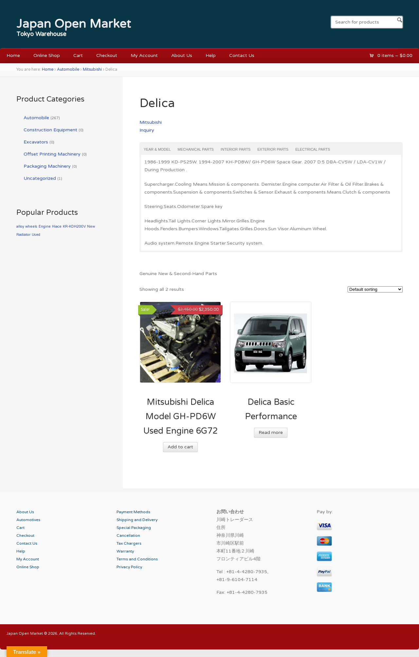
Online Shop (46, 55)
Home (13, 55)
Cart (78, 55)
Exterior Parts (272, 149)
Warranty (125, 551)
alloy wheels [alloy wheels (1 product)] (26, 226)
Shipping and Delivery (137, 519)
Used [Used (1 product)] (36, 235)
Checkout (106, 55)
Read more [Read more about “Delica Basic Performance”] (271, 432)
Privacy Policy (129, 567)
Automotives (28, 519)
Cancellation (128, 535)
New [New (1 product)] (91, 226)
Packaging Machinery (47, 166)
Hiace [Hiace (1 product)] (57, 226)
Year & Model (157, 149)
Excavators (36, 142)
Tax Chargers (129, 543)
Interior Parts (235, 149)
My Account (144, 55)
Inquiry (146, 130)
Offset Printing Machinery (52, 154)
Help (211, 55)
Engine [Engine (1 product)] (45, 226)
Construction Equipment (50, 130)
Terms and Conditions (137, 559)
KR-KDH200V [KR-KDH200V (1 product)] (74, 226)
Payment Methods (133, 512)
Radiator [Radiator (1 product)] (23, 235)
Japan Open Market (73, 24)
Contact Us (241, 55)
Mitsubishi (92, 69)
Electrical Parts (312, 149)
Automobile (68, 69)
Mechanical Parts (196, 149)
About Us (181, 55)
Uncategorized (40, 178)
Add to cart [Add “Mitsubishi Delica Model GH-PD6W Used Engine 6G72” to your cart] (180, 447)
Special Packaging (134, 527)
